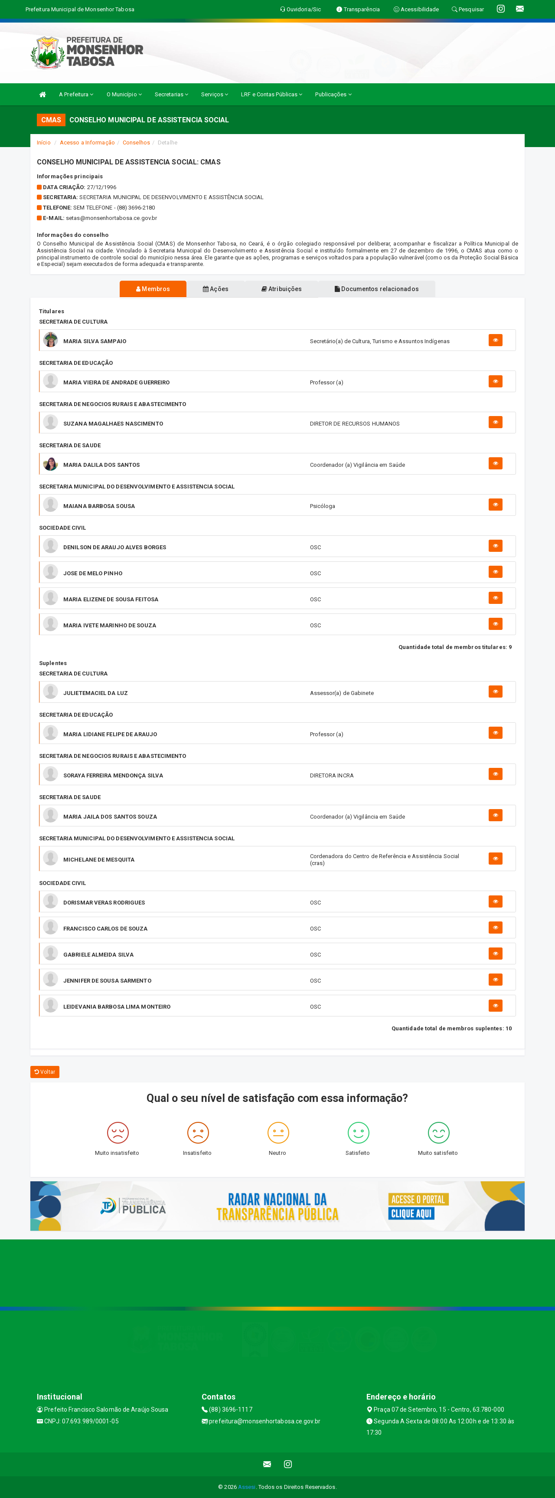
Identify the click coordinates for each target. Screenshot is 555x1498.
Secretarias (171, 94)
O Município (124, 94)
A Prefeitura (76, 94)
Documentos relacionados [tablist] (382, 288)
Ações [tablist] (214, 288)
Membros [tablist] (148, 288)
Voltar (45, 1072)
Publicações (333, 94)
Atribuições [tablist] (283, 288)
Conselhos (136, 142)
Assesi (247, 1487)
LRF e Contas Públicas (271, 94)
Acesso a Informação (87, 142)
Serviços (214, 94)
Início (44, 142)
